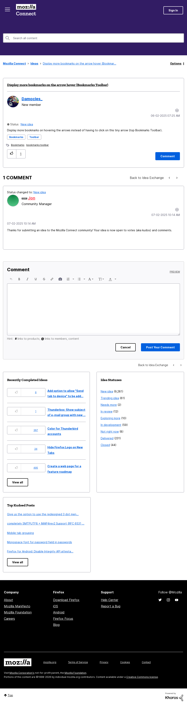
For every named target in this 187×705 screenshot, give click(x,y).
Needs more (109, 404)
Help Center (109, 600)
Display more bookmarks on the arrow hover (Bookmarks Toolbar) (57, 85)
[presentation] (11, 279)
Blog (56, 625)
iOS (55, 606)
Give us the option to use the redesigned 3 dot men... (43, 514)
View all (17, 482)
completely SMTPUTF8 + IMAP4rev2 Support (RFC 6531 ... (45, 523)
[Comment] (167, 156)
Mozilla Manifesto (17, 606)
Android (58, 612)
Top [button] (10, 695)
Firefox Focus (63, 619)
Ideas (34, 63)
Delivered (107, 438)
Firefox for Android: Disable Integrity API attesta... (40, 551)
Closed (105, 445)
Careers (9, 619)
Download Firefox (66, 600)
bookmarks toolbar (37, 144)
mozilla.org (49, 662)
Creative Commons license (142, 676)
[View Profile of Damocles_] (32, 98)
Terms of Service (78, 662)
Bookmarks (16, 137)
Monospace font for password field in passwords (39, 542)
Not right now (110, 431)
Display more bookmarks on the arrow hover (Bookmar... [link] (79, 63)
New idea (27, 124)
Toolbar (34, 137)
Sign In (173, 10)
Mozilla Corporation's (21, 672)
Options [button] (175, 63)
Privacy (104, 662)
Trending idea (110, 398)
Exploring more (110, 418)
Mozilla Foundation (18, 612)
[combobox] (93, 38)
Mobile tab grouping (20, 533)
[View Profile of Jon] (31, 198)
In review (106, 411)
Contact (146, 662)
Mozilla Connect (26, 10)
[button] (11, 154)
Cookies (125, 662)
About (8, 600)
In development (111, 425)
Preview (175, 272)
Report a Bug (110, 606)
